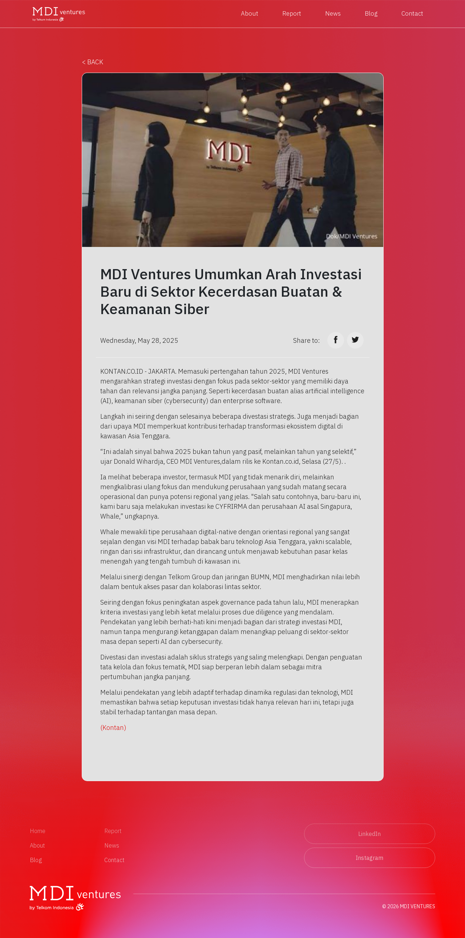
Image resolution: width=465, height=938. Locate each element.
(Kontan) (113, 727)
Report (291, 13)
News (333, 13)
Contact (412, 13)
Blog (371, 13)
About (249, 13)
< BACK (92, 62)
